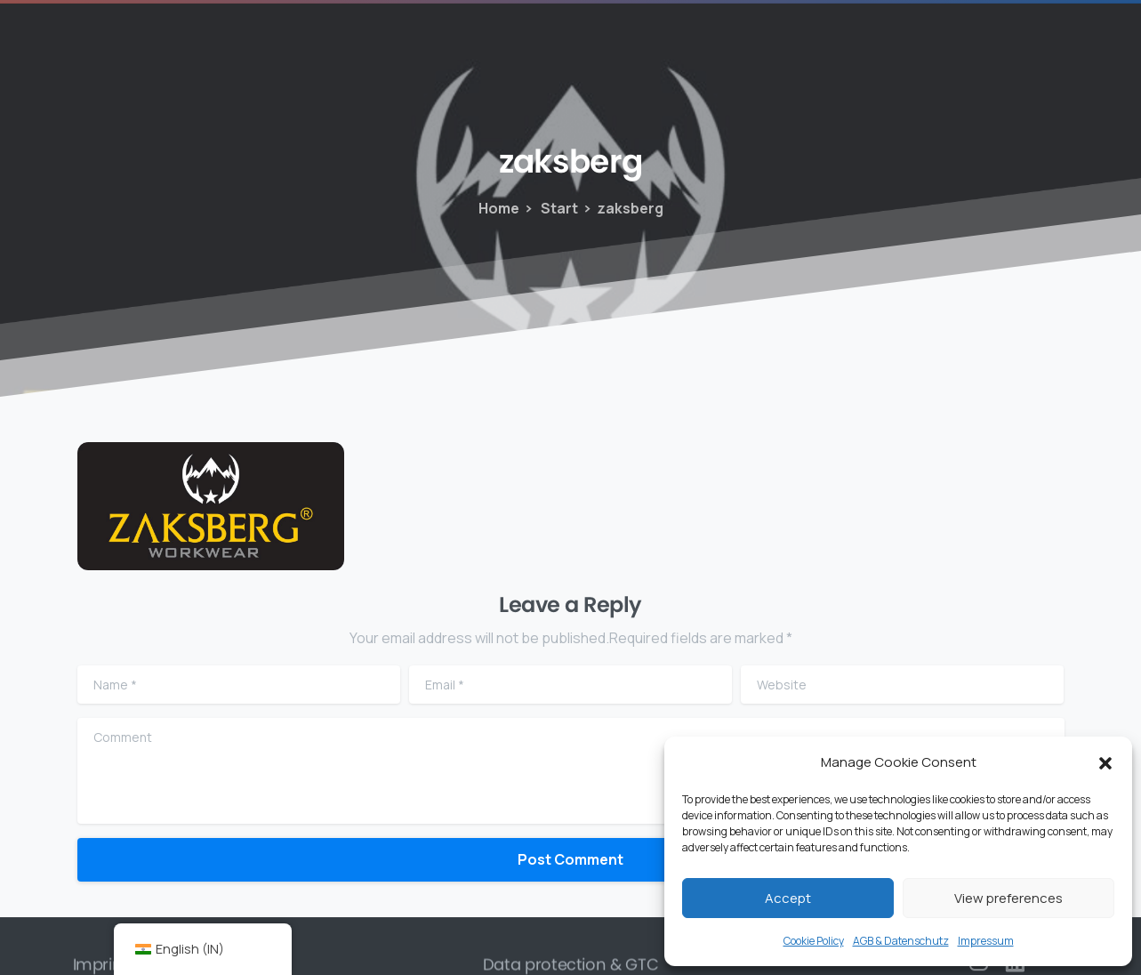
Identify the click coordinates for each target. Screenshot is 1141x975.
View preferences (1008, 898)
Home (498, 208)
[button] (1105, 762)
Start (549, 208)
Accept (788, 898)
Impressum (986, 940)
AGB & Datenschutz (901, 940)
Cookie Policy (813, 940)
